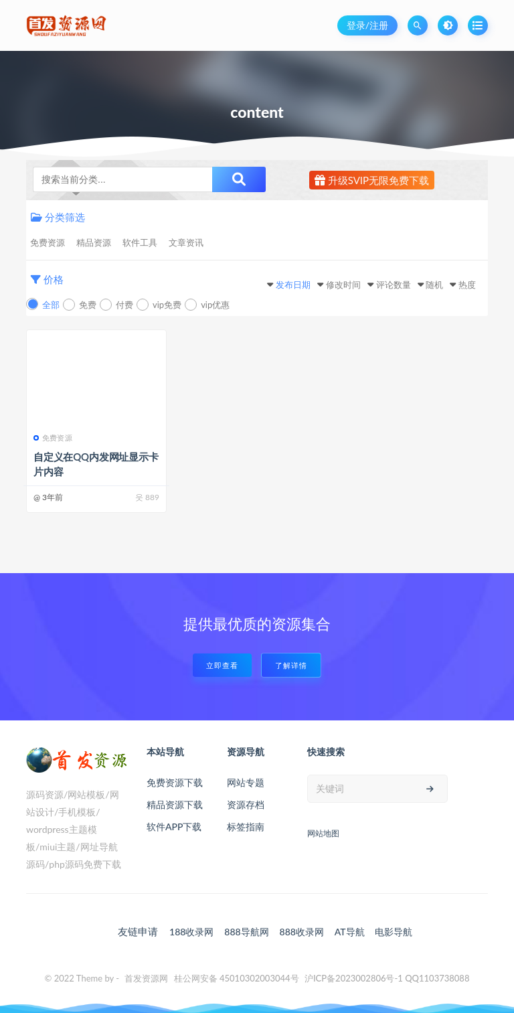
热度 (467, 284)
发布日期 (293, 284)
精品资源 (93, 242)
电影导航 (393, 931)
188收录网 (191, 931)
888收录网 (302, 931)
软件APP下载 (174, 826)
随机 (434, 284)
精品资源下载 (175, 804)
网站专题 (245, 782)
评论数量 (393, 284)
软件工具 (139, 242)
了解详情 (291, 665)
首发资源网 (146, 978)
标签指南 (245, 826)
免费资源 (47, 242)
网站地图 (323, 833)
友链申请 (138, 931)
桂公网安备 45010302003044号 (236, 978)
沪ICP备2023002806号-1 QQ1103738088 (387, 978)
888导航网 (246, 931)
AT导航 (350, 931)
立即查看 (222, 665)
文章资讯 (186, 242)
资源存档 (245, 804)
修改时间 (343, 284)
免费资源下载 (175, 782)
